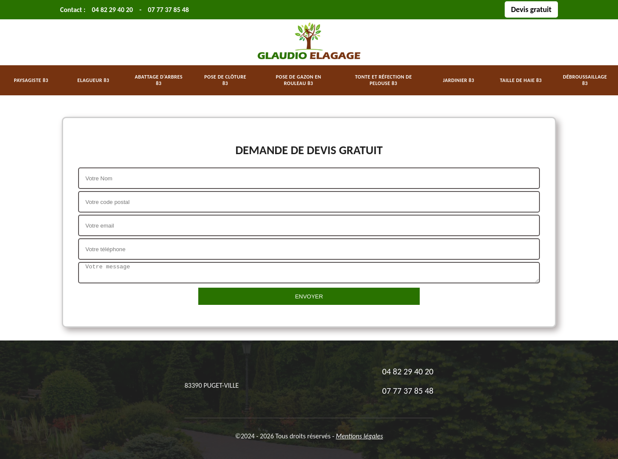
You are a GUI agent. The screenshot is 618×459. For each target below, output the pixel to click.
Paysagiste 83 (31, 80)
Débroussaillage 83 (585, 80)
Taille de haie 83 (521, 80)
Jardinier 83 (458, 80)
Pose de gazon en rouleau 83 (298, 80)
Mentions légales (359, 436)
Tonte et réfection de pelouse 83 (383, 80)
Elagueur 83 (93, 80)
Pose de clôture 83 (225, 80)
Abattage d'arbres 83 (158, 80)
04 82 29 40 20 (112, 10)
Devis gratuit (531, 9)
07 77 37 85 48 (168, 10)
